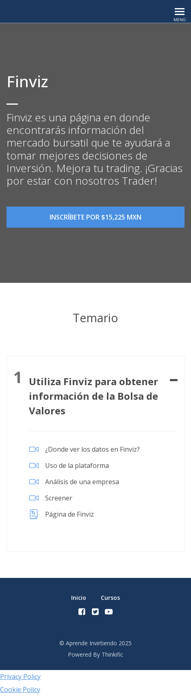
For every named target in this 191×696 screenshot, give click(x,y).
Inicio (78, 597)
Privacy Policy (20, 676)
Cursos (110, 597)
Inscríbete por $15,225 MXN (95, 217)
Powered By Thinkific (95, 654)
